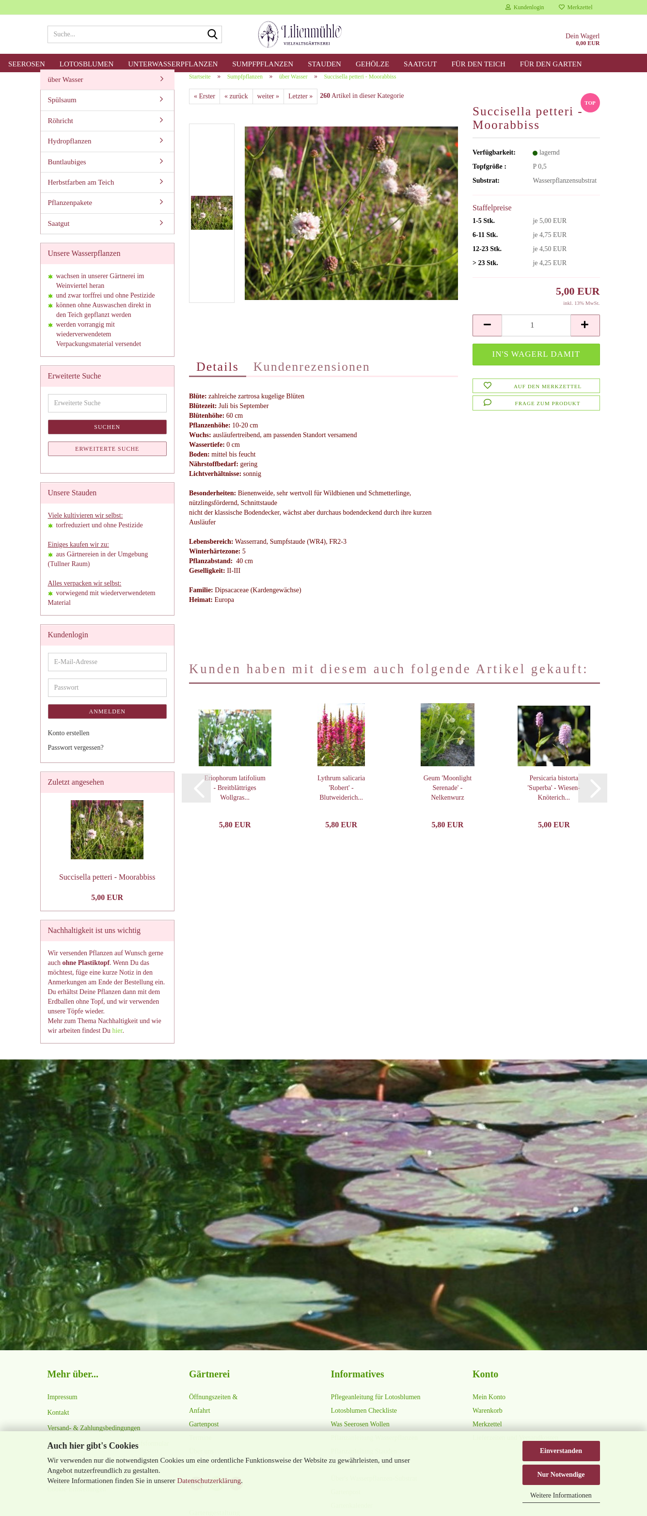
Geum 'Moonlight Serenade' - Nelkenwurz (448, 798)
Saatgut (420, 64)
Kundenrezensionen (311, 377)
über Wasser (65, 90)
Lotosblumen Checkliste (364, 1421)
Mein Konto (489, 1407)
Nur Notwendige (560, 1474)
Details (217, 377)
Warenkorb (488, 1421)
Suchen (107, 437)
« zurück (236, 107)
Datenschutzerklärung (209, 1480)
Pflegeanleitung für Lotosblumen (376, 1407)
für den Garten (551, 64)
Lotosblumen (86, 64)
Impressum (62, 1407)
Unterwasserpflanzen (173, 64)
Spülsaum (62, 110)
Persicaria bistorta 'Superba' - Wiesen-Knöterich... (554, 798)
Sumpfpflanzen (262, 64)
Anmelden (107, 722)
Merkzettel (576, 7)
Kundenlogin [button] (524, 7)
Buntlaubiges (67, 172)
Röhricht (61, 131)
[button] (487, 336)
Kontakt (58, 1423)
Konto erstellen (69, 743)
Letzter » (300, 107)
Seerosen (26, 64)
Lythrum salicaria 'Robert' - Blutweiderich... (341, 798)
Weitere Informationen (561, 1495)
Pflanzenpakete (70, 214)
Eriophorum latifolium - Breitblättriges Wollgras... (235, 798)
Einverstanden (561, 1450)
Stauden (324, 64)
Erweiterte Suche (107, 459)
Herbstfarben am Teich (81, 193)
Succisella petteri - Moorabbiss (107, 888)
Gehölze (372, 64)
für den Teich (478, 64)
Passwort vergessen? (76, 758)
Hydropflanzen (70, 152)
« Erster (204, 107)
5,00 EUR (107, 908)
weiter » (268, 107)
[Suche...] (213, 35)
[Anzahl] (536, 336)
